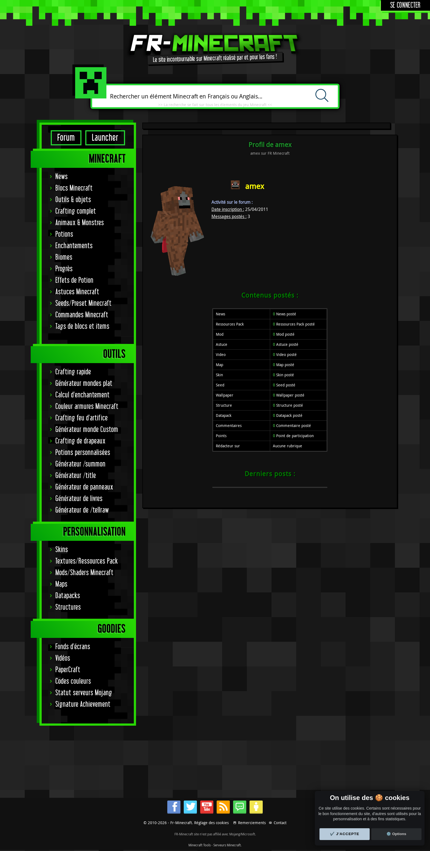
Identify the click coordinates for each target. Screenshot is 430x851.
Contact (280, 822)
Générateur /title (75, 476)
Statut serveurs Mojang (83, 693)
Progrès (64, 269)
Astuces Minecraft (77, 292)
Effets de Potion (74, 280)
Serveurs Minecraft (227, 845)
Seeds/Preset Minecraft (83, 303)
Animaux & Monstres (79, 223)
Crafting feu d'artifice (81, 418)
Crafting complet (75, 211)
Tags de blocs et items (82, 326)
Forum (66, 138)
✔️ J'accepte (345, 834)
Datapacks (67, 596)
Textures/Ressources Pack (86, 561)
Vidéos (62, 658)
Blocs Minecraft (74, 188)
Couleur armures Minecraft (86, 407)
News (61, 177)
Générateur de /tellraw (82, 510)
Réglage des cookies (211, 822)
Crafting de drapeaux (80, 441)
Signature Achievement (83, 704)
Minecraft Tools (199, 845)
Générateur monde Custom (86, 430)
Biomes (63, 257)
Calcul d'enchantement (82, 395)
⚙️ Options (396, 834)
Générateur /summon (80, 464)
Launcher (105, 138)
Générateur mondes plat (83, 384)
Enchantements (74, 246)
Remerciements (252, 822)
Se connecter (405, 5)
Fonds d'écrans (72, 647)
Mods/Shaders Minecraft (84, 573)
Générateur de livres (79, 499)
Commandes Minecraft (81, 315)
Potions (64, 234)
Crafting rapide (73, 372)
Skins (61, 550)
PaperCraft (67, 670)
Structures (68, 607)
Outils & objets (73, 200)
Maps (61, 584)
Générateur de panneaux (84, 487)
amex (254, 186)
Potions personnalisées (82, 453)
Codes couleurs (73, 681)
